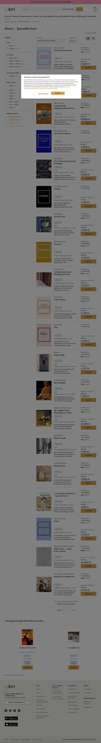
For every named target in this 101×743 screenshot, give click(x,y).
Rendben (58, 93)
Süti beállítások (43, 93)
